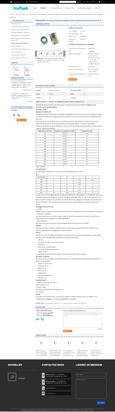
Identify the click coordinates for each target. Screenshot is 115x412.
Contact (97, 8)
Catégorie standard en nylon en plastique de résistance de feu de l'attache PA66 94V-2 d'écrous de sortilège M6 (55, 355)
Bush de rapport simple (17, 55)
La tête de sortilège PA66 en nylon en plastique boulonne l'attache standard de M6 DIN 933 (82, 354)
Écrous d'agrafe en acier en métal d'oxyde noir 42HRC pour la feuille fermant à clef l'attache (69, 354)
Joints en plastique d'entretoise (19, 49)
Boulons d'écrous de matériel (28, 14)
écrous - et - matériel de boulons (65, 303)
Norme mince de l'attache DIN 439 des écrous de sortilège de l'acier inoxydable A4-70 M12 (41, 354)
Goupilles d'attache (16, 46)
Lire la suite (21, 378)
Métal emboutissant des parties (19, 29)
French (102, 2)
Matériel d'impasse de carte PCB (19, 35)
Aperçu (35, 8)
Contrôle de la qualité (84, 8)
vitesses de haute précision (18, 58)
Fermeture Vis (14, 23)
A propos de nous (56, 8)
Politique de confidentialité (28, 410)
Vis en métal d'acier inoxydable (19, 26)
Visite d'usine (69, 8)
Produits (43, 8)
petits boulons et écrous (80, 303)
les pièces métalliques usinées (19, 32)
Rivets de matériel (16, 52)
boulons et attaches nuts (50, 303)
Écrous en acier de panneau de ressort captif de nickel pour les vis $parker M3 (97, 353)
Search (79, 2)
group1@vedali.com (18, 2)
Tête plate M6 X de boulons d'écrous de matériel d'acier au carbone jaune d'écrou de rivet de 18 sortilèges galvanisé (51, 60)
